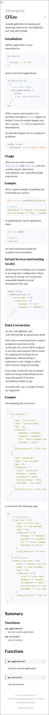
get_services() (12, 636)
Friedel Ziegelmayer (25, 699)
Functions (12, 623)
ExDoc (26, 695)
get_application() (14, 628)
